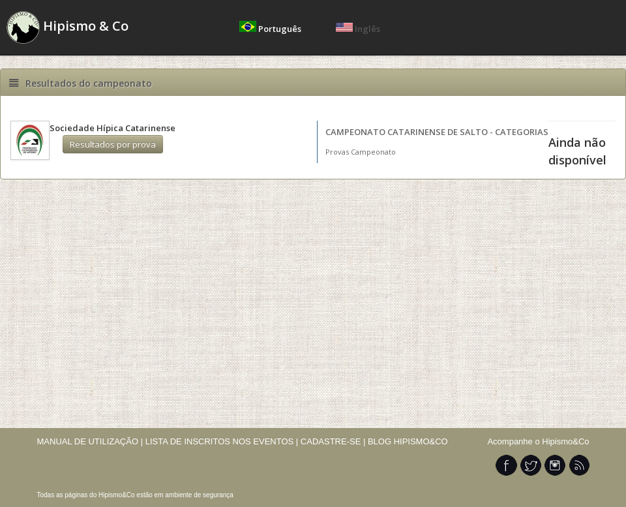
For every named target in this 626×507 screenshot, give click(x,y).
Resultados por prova (113, 144)
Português (271, 29)
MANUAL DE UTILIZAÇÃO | (90, 441)
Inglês (358, 29)
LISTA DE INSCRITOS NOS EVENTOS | (222, 441)
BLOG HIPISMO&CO (408, 441)
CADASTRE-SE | (334, 441)
